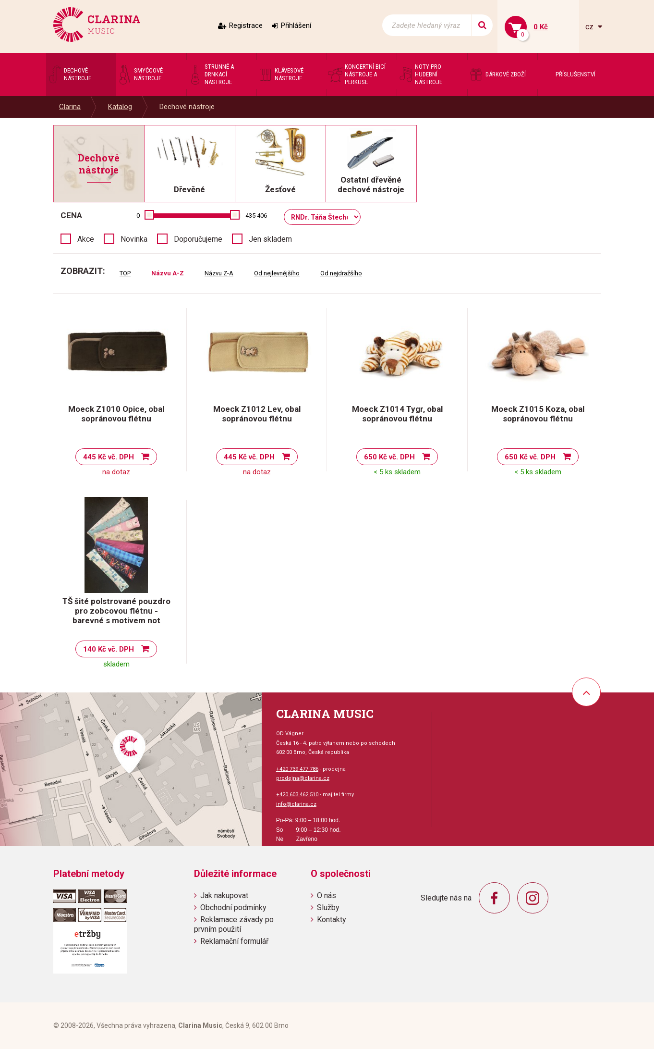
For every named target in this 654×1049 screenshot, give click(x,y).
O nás (326, 895)
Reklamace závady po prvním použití (234, 924)
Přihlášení (296, 25)
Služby (328, 907)
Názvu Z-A (219, 273)
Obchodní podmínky (233, 907)
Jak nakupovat (224, 895)
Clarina (70, 106)
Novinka (134, 239)
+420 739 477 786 (297, 769)
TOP (125, 273)
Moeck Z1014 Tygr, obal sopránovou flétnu (397, 413)
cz (590, 26)
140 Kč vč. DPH (108, 649)
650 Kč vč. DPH (389, 457)
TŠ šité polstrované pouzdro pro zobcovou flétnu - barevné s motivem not (116, 610)
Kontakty (331, 919)
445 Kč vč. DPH (108, 457)
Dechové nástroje (187, 106)
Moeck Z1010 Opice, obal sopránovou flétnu (116, 413)
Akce (85, 239)
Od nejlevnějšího (277, 273)
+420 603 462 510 (297, 794)
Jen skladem (270, 239)
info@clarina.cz (296, 804)
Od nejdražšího (341, 273)
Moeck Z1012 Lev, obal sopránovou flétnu (257, 413)
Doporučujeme (198, 239)
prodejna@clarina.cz (302, 778)
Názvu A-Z (167, 273)
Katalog (120, 106)
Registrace (246, 25)
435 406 (256, 215)
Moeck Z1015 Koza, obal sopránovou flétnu (537, 413)
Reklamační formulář (234, 941)
